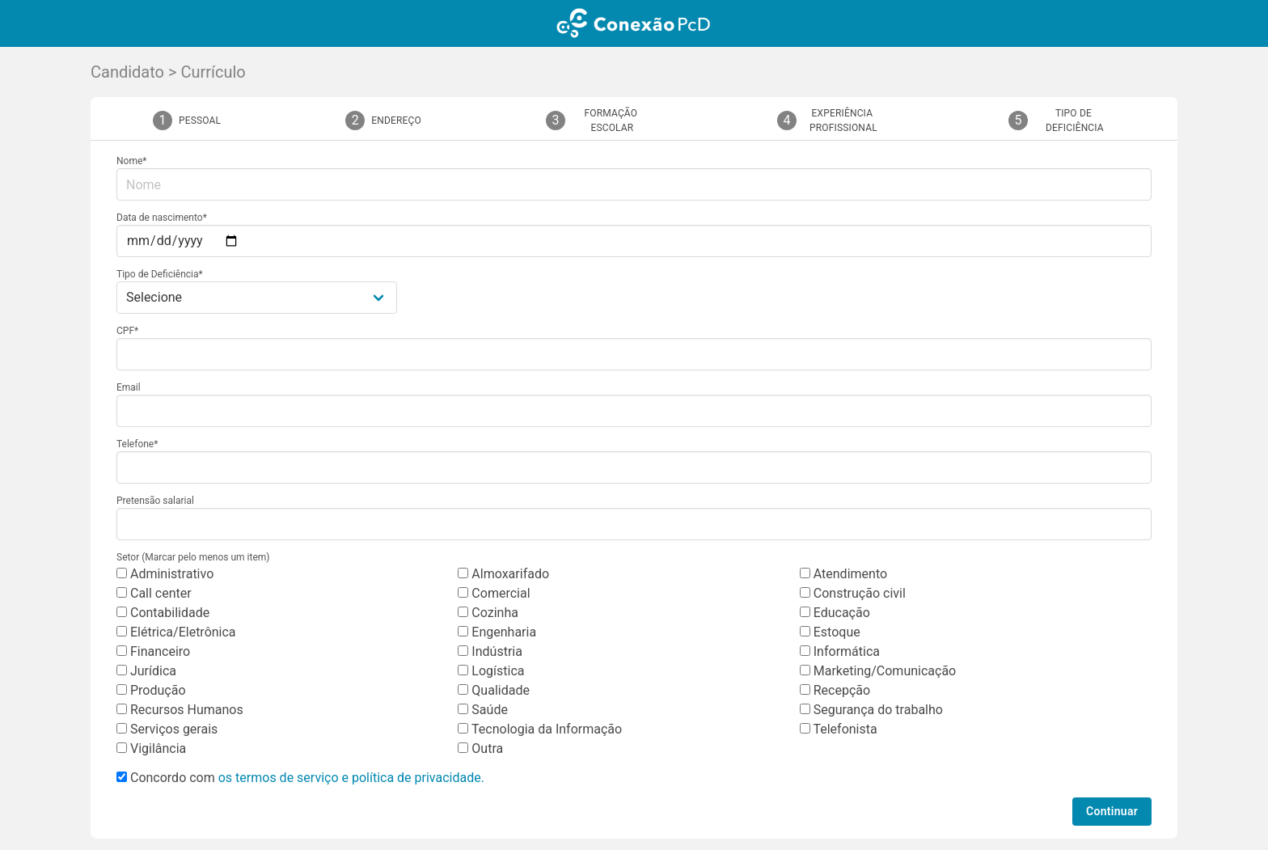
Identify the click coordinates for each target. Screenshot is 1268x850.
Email (128, 387)
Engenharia (497, 632)
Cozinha (488, 612)
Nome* (131, 161)
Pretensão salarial (155, 500)
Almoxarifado (503, 573)
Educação (835, 612)
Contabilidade (162, 612)
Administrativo (164, 573)
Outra (480, 748)
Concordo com (300, 777)
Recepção (835, 690)
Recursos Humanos (179, 709)
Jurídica (146, 671)
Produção (151, 690)
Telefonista (838, 729)
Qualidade (494, 690)
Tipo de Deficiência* (159, 274)
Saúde (483, 709)
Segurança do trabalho (871, 709)
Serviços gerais (167, 729)
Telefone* (137, 444)
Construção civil (853, 593)
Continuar (1112, 811)
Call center (154, 593)
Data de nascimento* (161, 217)
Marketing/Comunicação (878, 671)
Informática (840, 651)
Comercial (494, 593)
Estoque (830, 632)
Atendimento (843, 573)
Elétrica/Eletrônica (176, 632)
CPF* (127, 330)
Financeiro (153, 651)
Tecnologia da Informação (540, 729)
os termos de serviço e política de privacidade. (351, 777)
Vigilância (151, 748)
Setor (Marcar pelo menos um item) (193, 557)
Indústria (490, 651)
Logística (491, 671)
